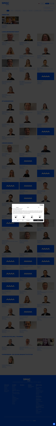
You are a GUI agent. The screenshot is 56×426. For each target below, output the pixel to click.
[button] (54, 424)
